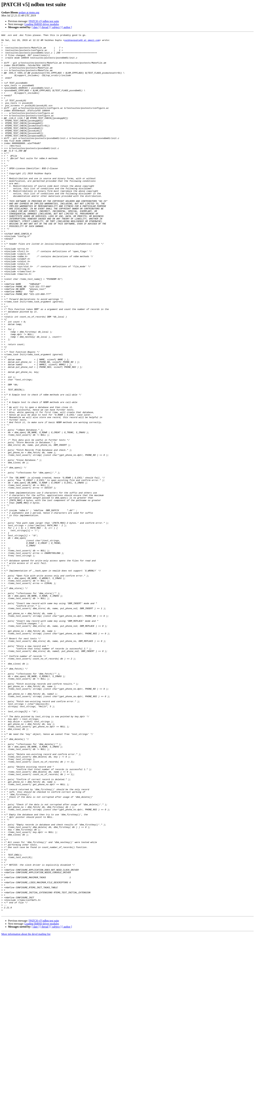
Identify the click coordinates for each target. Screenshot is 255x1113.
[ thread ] (45, 27)
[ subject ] (56, 27)
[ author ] (67, 27)
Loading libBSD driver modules (42, 24)
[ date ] (35, 27)
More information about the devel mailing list (25, 1110)
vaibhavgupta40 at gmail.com (82, 41)
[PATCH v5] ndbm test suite (44, 21)
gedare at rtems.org (29, 12)
